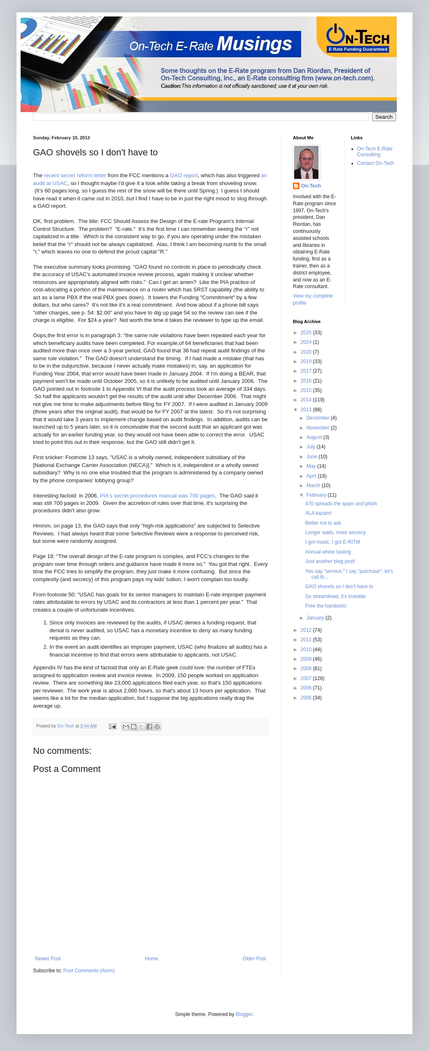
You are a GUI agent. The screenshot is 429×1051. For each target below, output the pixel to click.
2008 (307, 668)
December (318, 418)
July (311, 447)
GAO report (184, 175)
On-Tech (311, 186)
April (312, 476)
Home (151, 959)
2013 (307, 410)
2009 (307, 659)
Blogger (244, 1014)
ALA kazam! (318, 513)
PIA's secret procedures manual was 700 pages (157, 496)
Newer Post (48, 959)
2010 (307, 649)
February (317, 495)
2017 (307, 371)
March (314, 485)
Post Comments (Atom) (89, 971)
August (314, 437)
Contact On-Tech (375, 163)
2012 (307, 630)
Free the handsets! (325, 606)
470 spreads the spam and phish (341, 504)
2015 (307, 390)
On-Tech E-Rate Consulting (375, 151)
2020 (307, 352)
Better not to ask (323, 523)
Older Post (254, 959)
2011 (307, 640)
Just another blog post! (330, 561)
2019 (307, 361)
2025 (307, 332)
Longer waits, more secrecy (335, 532)
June (312, 457)
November (318, 428)
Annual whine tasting (328, 552)
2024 (307, 342)
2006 (307, 688)
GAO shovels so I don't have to (339, 586)
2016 (307, 381)
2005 (307, 698)
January (315, 618)
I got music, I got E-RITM (332, 542)
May (311, 466)
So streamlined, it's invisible (335, 596)
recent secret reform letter (75, 175)
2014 (307, 400)
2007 (307, 678)
